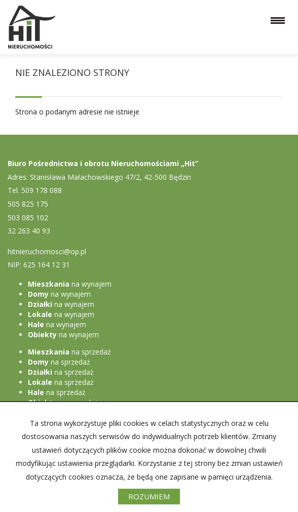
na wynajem (69, 284)
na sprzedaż (69, 352)
